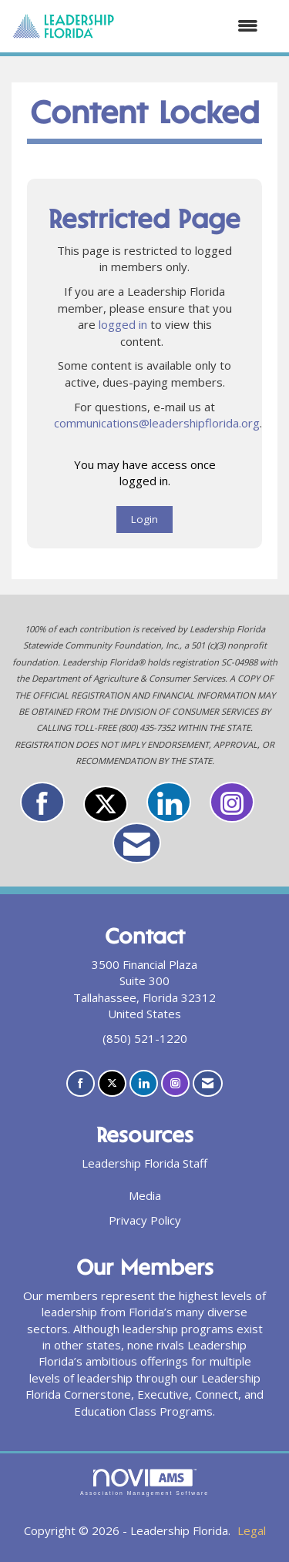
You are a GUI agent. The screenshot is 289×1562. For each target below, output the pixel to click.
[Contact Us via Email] (137, 843)
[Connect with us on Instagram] (232, 802)
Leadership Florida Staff (144, 1163)
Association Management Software (144, 1483)
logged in (123, 324)
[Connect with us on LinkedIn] (168, 802)
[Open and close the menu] (194, 26)
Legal (251, 1530)
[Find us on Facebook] (42, 802)
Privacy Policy (145, 1220)
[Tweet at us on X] (105, 804)
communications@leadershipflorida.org (157, 423)
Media (145, 1195)
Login (144, 519)
